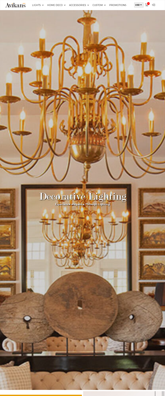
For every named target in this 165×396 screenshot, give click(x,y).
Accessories (79, 5)
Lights (38, 5)
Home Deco (56, 5)
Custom (99, 5)
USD (137, 5)
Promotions (117, 5)
